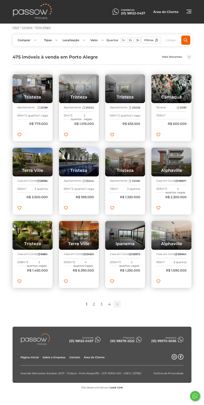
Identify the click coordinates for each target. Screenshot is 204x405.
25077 (180, 180)
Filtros (151, 40)
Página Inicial (30, 357)
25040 (180, 254)
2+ (130, 40)
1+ (123, 40)
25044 (88, 180)
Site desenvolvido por (102, 387)
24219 (88, 254)
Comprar (27, 27)
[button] (97, 40)
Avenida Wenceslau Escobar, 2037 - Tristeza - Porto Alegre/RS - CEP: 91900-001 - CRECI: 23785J (81, 373)
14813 (43, 254)
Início (16, 27)
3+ (137, 40)
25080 (134, 180)
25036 (134, 107)
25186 (42, 180)
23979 (134, 254)
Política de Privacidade (168, 373)
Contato (74, 357)
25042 (88, 107)
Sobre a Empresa (54, 357)
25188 (42, 107)
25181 (181, 107)
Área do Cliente (94, 357)
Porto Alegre (43, 27)
